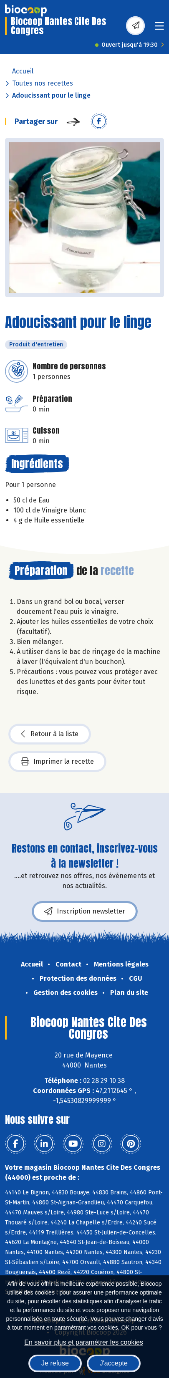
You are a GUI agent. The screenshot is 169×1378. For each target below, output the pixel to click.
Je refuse (55, 1363)
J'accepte (114, 1363)
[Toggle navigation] (159, 28)
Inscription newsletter (84, 911)
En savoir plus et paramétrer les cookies (83, 1342)
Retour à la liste (49, 734)
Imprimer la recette (57, 761)
